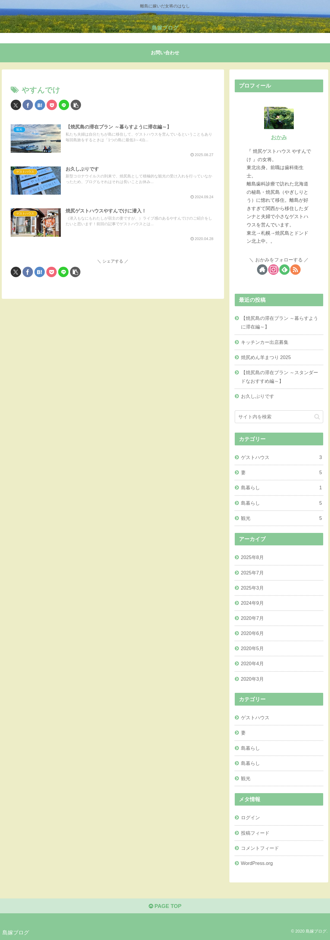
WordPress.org (257, 863)
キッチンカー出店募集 (264, 342)
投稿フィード (255, 833)
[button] (76, 105)
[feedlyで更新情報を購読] (284, 269)
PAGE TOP (164, 906)
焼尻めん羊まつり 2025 (266, 357)
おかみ (279, 137)
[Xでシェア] (16, 105)
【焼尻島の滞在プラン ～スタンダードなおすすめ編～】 (279, 377)
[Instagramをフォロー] (273, 269)
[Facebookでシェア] (28, 105)
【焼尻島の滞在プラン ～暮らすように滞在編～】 (279, 322)
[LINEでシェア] (64, 105)
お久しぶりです (257, 396)
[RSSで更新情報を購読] (295, 269)
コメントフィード (260, 848)
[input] (279, 416)
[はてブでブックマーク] (40, 105)
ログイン (250, 817)
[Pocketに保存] (52, 105)
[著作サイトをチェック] (262, 269)
